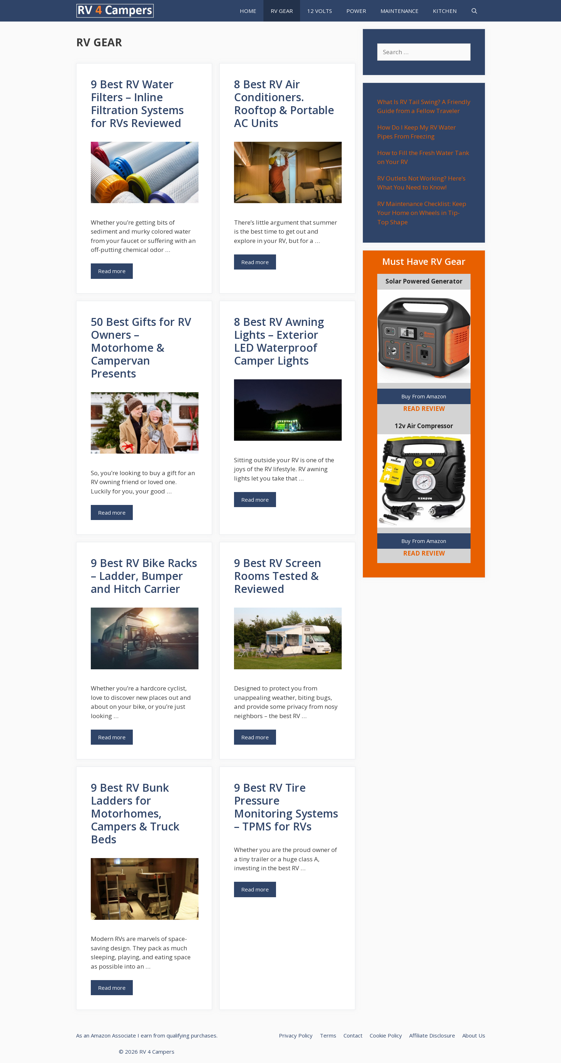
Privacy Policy (296, 1035)
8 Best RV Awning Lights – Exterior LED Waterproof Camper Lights (279, 341)
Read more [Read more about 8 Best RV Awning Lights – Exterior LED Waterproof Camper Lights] (255, 499)
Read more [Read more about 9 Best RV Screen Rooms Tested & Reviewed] (255, 737)
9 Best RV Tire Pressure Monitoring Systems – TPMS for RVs (286, 807)
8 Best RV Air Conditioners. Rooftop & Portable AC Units (284, 103)
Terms (328, 1035)
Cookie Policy (386, 1035)
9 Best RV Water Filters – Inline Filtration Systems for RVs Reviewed (137, 103)
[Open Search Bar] (474, 11)
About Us (473, 1035)
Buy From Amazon (423, 396)
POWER (356, 10)
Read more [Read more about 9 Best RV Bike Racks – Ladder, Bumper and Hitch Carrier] (112, 737)
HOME (248, 10)
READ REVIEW (424, 408)
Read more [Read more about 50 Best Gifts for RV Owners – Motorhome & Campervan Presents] (112, 512)
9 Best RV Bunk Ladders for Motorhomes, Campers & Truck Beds (135, 813)
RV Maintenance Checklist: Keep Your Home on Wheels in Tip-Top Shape (421, 213)
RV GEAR (282, 10)
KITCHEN (445, 10)
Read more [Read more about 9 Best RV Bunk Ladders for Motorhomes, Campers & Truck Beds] (112, 987)
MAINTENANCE (399, 10)
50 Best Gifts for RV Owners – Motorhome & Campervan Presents (141, 347)
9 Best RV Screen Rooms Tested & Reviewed (277, 576)
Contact (353, 1035)
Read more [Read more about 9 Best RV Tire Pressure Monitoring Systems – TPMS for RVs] (255, 889)
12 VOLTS (319, 10)
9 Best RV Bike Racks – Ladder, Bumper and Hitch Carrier (144, 576)
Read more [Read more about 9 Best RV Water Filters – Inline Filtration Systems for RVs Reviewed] (112, 271)
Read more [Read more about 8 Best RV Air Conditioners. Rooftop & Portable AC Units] (255, 262)
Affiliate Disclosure (432, 1035)
